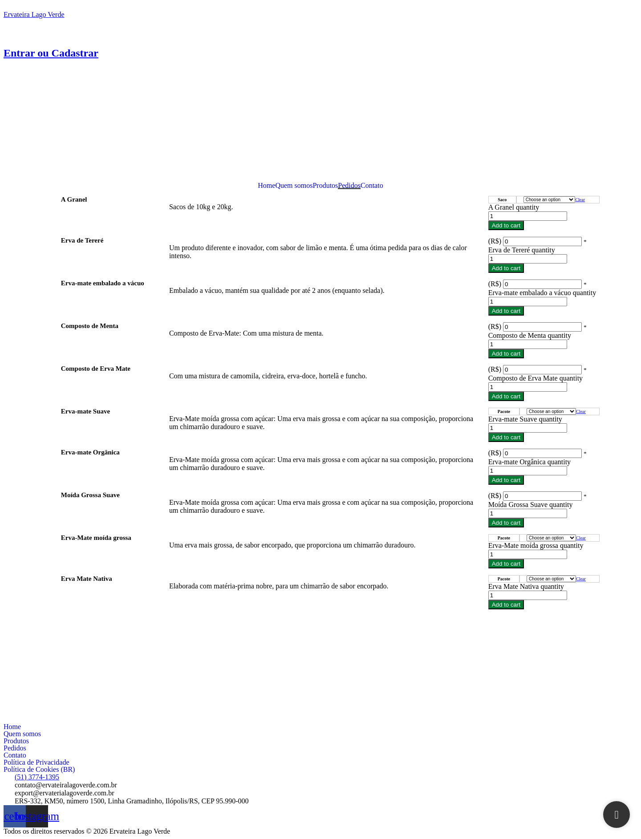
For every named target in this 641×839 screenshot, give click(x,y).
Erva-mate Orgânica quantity (529, 462)
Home (266, 185)
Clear (580, 199)
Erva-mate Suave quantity (525, 419)
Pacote (504, 411)
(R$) (494, 241)
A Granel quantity (514, 207)
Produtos (325, 185)
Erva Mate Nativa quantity (526, 586)
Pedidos (349, 185)
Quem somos (293, 185)
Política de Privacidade (36, 762)
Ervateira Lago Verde (34, 14)
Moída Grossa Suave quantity (530, 504)
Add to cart (506, 225)
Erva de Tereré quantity (521, 250)
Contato (372, 185)
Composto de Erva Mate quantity (535, 378)
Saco (502, 199)
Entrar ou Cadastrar (51, 53)
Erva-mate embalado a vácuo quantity (542, 292)
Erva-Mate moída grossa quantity (536, 545)
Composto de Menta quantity (529, 335)
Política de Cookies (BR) (39, 769)
